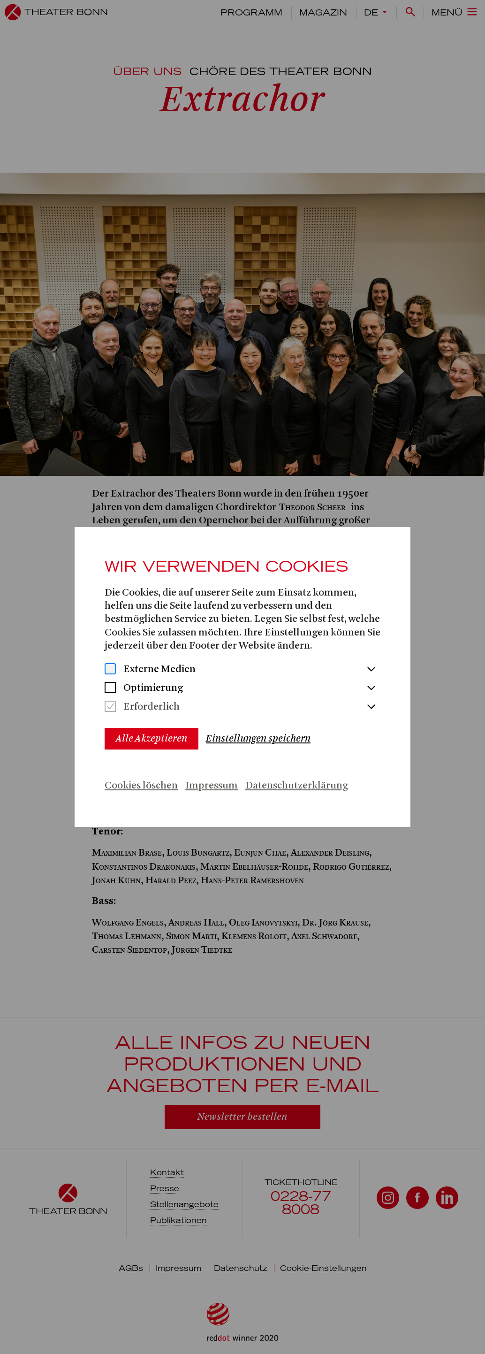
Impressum (211, 785)
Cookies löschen (141, 785)
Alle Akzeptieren (151, 738)
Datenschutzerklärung (296, 785)
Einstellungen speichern (258, 738)
